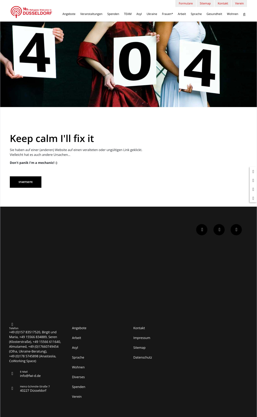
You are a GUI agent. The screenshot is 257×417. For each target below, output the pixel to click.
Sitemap (205, 3)
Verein (239, 3)
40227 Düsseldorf (33, 390)
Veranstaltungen (91, 14)
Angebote (68, 14)
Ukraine (152, 14)
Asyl (139, 14)
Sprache (196, 14)
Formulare (186, 3)
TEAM (128, 14)
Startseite (26, 182)
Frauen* (167, 14)
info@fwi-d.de (30, 376)
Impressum (141, 338)
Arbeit (182, 14)
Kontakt (223, 3)
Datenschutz (142, 357)
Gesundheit (214, 14)
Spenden (113, 14)
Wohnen (232, 14)
